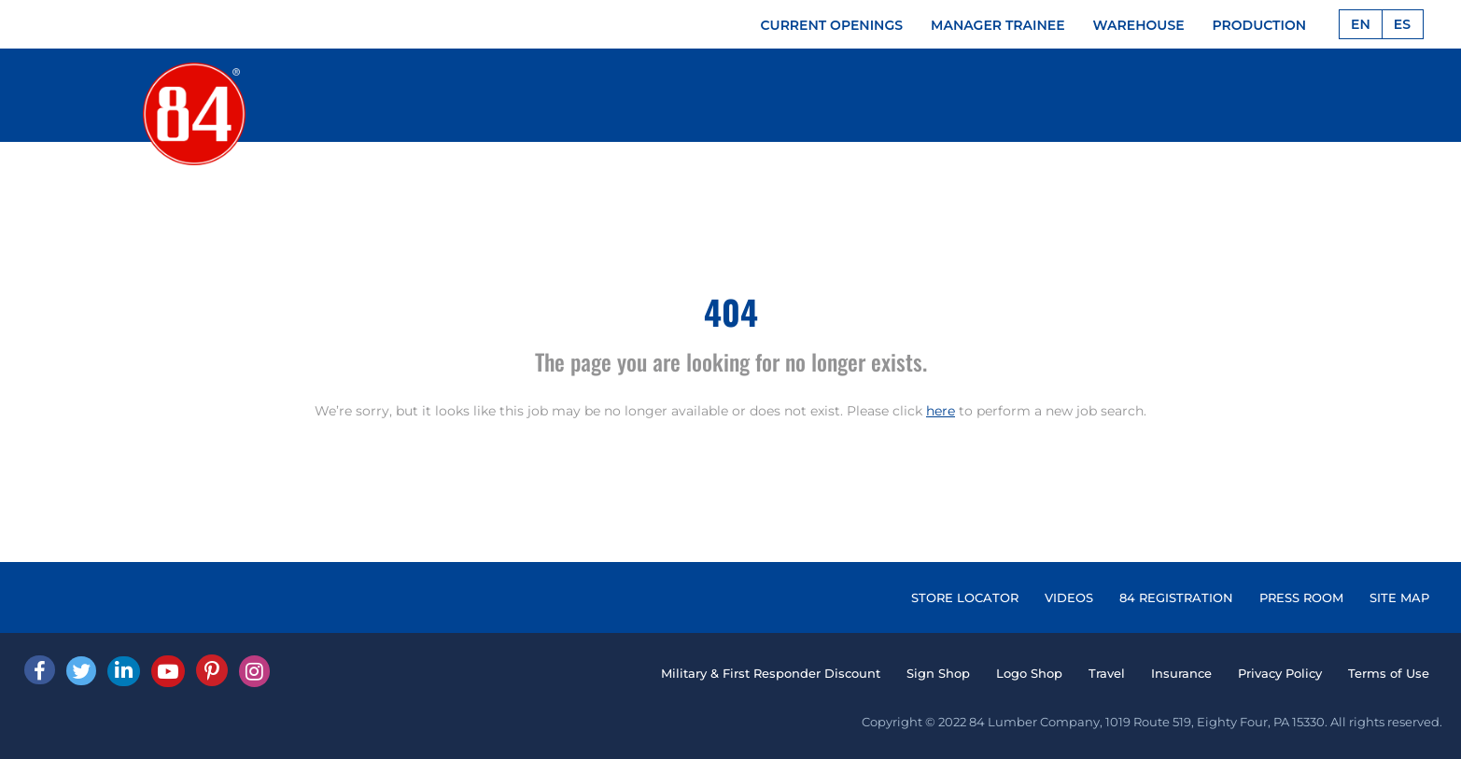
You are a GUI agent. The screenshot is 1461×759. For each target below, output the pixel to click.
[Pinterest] (212, 670)
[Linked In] (123, 671)
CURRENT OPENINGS (832, 25)
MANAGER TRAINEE (998, 25)
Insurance (1181, 673)
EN (1360, 24)
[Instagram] (254, 671)
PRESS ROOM (1301, 597)
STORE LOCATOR (964, 597)
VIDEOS (1069, 597)
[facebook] (39, 669)
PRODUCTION (1260, 25)
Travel (1107, 673)
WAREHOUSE (1139, 25)
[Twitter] (81, 670)
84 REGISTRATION (1176, 597)
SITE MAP (1399, 597)
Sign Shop (938, 673)
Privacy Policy (1280, 673)
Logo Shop (1029, 673)
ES (1402, 24)
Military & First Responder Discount (770, 673)
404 (731, 311)
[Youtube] (168, 671)
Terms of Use (1388, 673)
